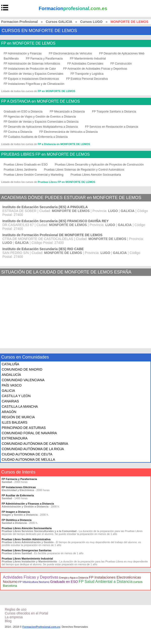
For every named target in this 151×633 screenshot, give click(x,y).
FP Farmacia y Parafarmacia (44, 58)
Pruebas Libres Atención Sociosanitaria (96, 174)
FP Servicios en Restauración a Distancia (111, 126)
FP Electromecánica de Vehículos (70, 53)
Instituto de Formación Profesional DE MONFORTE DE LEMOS (52, 235)
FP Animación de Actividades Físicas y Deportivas (95, 68)
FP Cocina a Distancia (18, 131)
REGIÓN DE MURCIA (18, 417)
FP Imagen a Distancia (16, 511)
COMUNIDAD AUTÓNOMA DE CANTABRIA (35, 444)
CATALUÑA (10, 364)
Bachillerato (11, 58)
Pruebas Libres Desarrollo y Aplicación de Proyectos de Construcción (99, 164)
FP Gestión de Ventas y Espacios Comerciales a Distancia (41, 121)
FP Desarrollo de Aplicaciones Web (121, 53)
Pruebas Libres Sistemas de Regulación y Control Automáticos (84, 169)
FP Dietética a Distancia (17, 520)
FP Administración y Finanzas (23, 53)
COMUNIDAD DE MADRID (22, 369)
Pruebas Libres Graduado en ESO (26, 164)
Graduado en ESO (64, 582)
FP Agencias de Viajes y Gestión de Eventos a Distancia (40, 116)
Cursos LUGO (91, 22)
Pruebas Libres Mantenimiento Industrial (27, 558)
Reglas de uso (15, 609)
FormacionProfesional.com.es (41, 626)
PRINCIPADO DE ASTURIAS (24, 428)
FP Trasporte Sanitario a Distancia (114, 111)
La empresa (14, 617)
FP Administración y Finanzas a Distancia (28, 503)
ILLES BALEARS (14, 422)
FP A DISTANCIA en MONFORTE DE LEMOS (40, 101)
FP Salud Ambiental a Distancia (105, 582)
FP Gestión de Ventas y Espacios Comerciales (33, 73)
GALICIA (8, 391)
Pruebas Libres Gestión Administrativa (26, 539)
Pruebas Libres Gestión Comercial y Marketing (33, 174)
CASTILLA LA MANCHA (20, 406)
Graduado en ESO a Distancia (23, 111)
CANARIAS (10, 401)
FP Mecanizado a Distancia (67, 111)
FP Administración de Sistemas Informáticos (32, 63)
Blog (8, 621)
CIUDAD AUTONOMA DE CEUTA (27, 454)
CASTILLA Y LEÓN (16, 396)
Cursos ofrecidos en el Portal (26, 613)
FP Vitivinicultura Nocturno (33, 581)
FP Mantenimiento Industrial (88, 58)
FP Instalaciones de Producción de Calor (30, 68)
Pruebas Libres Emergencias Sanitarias (27, 550)
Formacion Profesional (19, 22)
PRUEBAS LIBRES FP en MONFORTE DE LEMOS (45, 154)
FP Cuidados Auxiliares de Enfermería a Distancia (36, 137)
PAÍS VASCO (12, 385)
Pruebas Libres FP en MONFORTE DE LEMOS (66, 181)
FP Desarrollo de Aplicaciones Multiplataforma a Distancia (41, 126)
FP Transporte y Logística (87, 73)
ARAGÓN (9, 412)
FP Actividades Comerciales (85, 63)
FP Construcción (121, 63)
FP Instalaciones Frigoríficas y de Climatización (34, 84)
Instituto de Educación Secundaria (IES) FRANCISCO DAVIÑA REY (55, 221)
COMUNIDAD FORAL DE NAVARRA (29, 433)
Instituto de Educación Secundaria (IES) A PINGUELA (45, 207)
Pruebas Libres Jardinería (20, 169)
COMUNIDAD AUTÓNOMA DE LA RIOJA (33, 449)
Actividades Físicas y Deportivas (30, 577)
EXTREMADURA (14, 438)
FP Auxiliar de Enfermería (18, 495)
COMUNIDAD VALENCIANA (23, 380)
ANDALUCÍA (11, 375)
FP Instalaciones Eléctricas (19, 487)
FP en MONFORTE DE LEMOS (28, 43)
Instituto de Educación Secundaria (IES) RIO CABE (43, 249)
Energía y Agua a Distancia (73, 577)
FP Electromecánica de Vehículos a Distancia (68, 131)
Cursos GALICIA (59, 22)
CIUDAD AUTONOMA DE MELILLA (28, 459)
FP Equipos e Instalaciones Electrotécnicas (31, 78)
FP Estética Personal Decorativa (87, 78)
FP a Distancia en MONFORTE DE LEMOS (64, 144)
